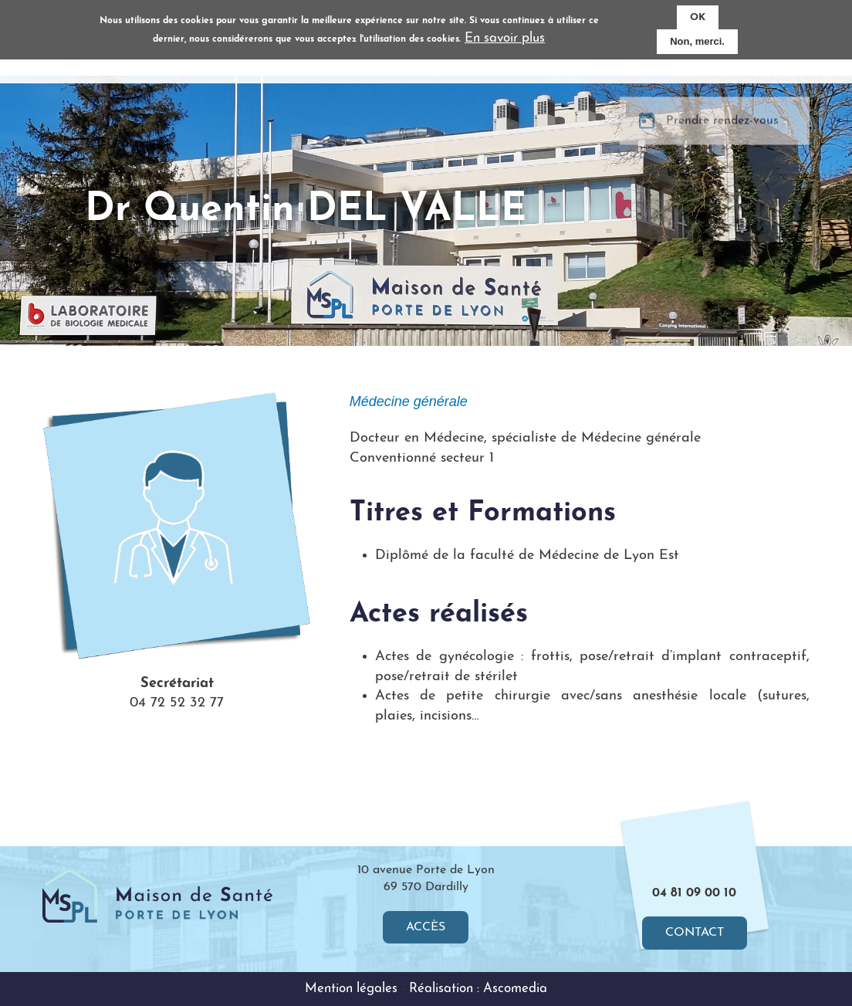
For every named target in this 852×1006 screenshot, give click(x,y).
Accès (425, 927)
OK (697, 15)
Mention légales (351, 988)
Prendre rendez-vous (722, 130)
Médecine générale (409, 401)
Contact (694, 932)
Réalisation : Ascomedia (478, 988)
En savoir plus (505, 36)
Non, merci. (697, 40)
